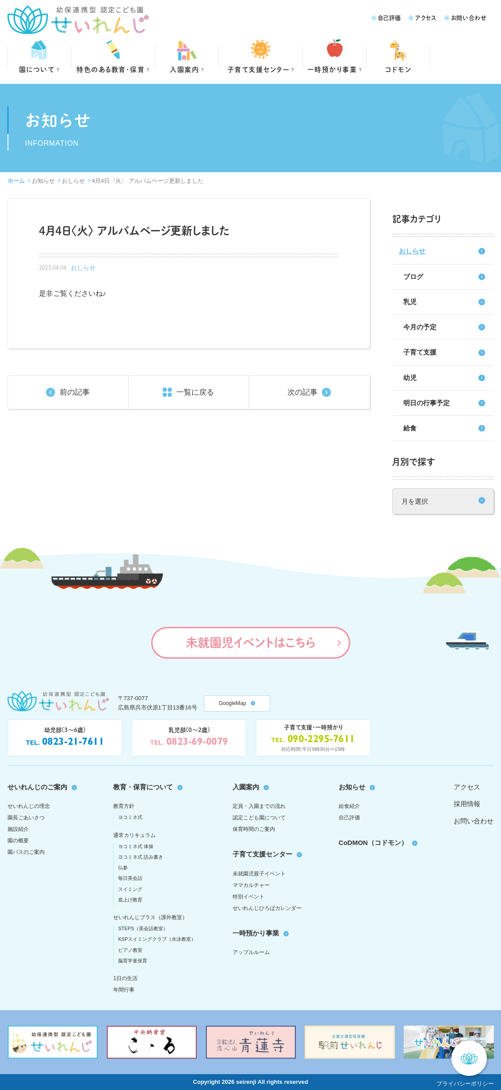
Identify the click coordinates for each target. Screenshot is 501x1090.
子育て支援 (419, 352)
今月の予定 (419, 327)
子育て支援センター (258, 69)
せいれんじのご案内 (37, 787)
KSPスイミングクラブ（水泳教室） (157, 939)
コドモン (398, 69)
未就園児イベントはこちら (250, 642)
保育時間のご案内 (254, 829)
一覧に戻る (195, 392)
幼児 (410, 377)
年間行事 (123, 990)
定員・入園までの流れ (259, 806)
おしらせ (73, 180)
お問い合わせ (469, 17)
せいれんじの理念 (29, 806)
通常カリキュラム (134, 835)
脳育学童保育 (132, 960)
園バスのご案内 (26, 852)
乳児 (410, 302)
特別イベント (248, 897)
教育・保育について (143, 787)
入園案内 (184, 69)
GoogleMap (232, 703)
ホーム (16, 180)
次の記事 (302, 392)
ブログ (413, 276)
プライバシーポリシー (465, 1083)
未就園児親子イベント (259, 874)
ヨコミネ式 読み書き (140, 857)
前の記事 (75, 392)
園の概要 (18, 840)
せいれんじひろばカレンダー (267, 908)
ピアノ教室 (130, 950)
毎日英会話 (130, 878)
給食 (410, 428)
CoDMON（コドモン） (373, 842)
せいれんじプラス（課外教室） (150, 917)
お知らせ (43, 180)
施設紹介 (18, 829)
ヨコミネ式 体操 (135, 846)
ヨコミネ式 (130, 817)
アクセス (426, 17)
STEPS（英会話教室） (143, 928)
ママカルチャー (251, 885)
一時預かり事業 (256, 933)
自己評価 (389, 17)
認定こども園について (259, 818)
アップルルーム (251, 952)
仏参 (123, 867)
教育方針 (123, 806)
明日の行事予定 (426, 403)
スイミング (130, 889)
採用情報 (467, 803)
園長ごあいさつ (26, 818)
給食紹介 (349, 806)
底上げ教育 (130, 899)
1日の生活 (125, 978)
